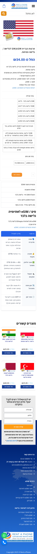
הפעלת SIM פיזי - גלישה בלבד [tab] (25, 195)
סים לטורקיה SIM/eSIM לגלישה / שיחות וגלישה (27, 375)
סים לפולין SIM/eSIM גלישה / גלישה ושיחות (27, 340)
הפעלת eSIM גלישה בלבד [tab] (26, 200)
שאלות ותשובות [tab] (30, 189)
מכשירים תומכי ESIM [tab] (28, 184)
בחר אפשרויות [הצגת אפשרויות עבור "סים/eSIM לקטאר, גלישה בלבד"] (9, 387)
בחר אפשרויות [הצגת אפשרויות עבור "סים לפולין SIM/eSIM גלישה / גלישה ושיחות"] (27, 353)
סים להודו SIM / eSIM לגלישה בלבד (8, 340)
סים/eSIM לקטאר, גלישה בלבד (8, 374)
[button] (33, 6)
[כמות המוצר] (33, 175)
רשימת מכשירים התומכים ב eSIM (23, 88)
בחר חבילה (30, 96)
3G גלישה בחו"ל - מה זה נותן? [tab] (25, 205)
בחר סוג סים (29, 156)
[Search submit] (4, 13)
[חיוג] (4, 542)
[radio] (26, 101)
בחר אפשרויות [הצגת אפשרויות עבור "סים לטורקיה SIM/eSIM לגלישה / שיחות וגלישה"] (27, 387)
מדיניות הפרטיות (12, 441)
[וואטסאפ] (4, 535)
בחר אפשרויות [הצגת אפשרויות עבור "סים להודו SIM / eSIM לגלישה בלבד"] (9, 353)
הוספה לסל (17, 175)
